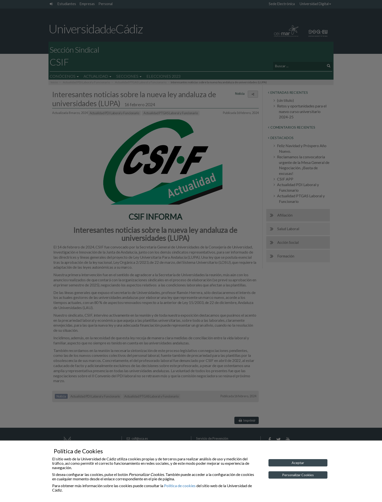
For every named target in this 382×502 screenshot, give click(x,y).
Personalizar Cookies (298, 475)
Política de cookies (180, 485)
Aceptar (298, 463)
